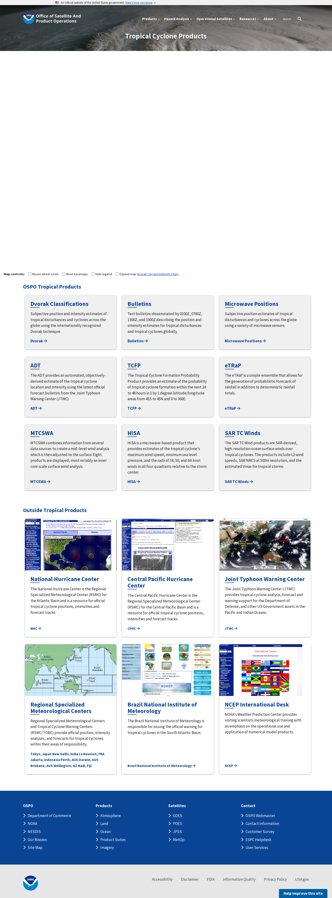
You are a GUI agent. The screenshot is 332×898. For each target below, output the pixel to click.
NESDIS (34, 831)
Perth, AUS (69, 760)
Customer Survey (260, 831)
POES (177, 823)
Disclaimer (190, 879)
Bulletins (137, 340)
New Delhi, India (65, 754)
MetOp (178, 839)
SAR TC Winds (239, 481)
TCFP (134, 408)
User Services (257, 847)
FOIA (211, 879)
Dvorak (38, 340)
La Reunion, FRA (91, 754)
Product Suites (113, 839)
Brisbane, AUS (41, 766)
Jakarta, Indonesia (45, 760)
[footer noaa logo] (30, 883)
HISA (133, 481)
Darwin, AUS (88, 760)
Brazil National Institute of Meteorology (161, 766)
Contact (248, 806)
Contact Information (262, 823)
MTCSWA (40, 481)
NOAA (32, 823)
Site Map (35, 847)
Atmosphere (110, 815)
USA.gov (302, 879)
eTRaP (232, 408)
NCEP (231, 766)
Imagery (107, 847)
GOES (177, 815)
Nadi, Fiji (85, 766)
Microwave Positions (245, 340)
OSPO (28, 806)
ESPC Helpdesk (258, 839)
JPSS (177, 831)
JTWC (231, 628)
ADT (36, 408)
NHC (35, 628)
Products (104, 806)
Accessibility (162, 879)
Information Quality (239, 879)
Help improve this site (303, 893)
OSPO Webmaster (260, 815)
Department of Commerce (49, 815)
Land (104, 823)
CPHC (133, 628)
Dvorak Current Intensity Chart (157, 274)
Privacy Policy (275, 879)
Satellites (177, 806)
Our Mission (37, 839)
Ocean (105, 831)
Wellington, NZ (65, 766)
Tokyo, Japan (41, 754)
